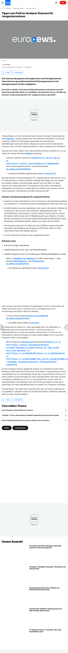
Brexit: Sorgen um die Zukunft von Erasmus (17, 407)
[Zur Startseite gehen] (7, 2)
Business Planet (31, 8)
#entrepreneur (27, 341)
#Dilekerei (31, 257)
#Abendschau (38, 260)
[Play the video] (34, 39)
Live (63, 2)
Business (8, 8)
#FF (7, 341)
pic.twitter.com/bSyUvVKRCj (17, 317)
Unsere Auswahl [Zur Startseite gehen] (12, 539)
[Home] (2, 8)
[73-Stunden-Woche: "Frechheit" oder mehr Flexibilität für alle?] (47, 635)
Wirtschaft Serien (18, 8)
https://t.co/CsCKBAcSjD (38, 315)
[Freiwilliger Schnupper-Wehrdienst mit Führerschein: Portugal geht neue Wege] (47, 572)
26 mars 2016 (43, 267)
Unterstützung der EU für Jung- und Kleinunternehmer (25, 249)
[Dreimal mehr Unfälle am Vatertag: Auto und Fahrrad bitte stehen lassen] (47, 614)
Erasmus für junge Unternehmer (16, 244)
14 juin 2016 (34, 322)
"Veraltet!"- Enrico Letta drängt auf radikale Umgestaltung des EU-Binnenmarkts (30, 413)
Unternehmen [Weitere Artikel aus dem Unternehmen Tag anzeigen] (20, 425)
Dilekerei (29, 153)
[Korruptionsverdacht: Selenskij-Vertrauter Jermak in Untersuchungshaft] (47, 551)
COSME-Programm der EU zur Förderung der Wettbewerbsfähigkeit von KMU (35, 253)
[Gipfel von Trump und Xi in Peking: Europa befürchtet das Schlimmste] (47, 593)
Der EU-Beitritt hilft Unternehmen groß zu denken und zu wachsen (25, 418)
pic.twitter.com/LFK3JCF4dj (17, 263)
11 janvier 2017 (50, 172)
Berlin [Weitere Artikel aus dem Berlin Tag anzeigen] (6, 425)
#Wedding (18, 257)
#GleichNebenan (20, 260)
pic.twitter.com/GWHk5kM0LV (18, 168)
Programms (9, 138)
